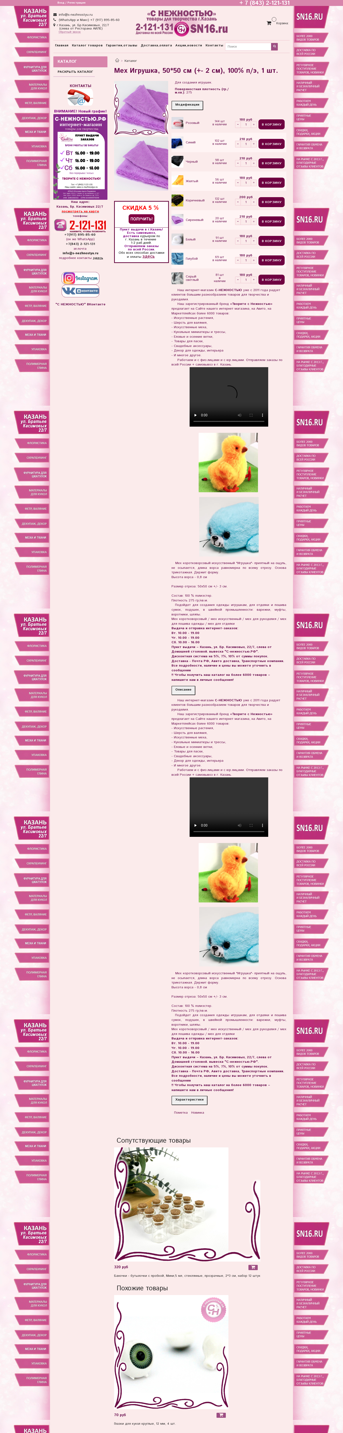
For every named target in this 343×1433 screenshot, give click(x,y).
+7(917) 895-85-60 (80, 234)
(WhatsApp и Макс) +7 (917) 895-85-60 (89, 20)
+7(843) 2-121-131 (80, 244)
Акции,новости (188, 45)
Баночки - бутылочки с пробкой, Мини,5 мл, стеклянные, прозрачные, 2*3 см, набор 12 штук (187, 1275)
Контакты (214, 45)
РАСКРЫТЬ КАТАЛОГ (75, 71)
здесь (148, 256)
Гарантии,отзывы (121, 45)
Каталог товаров (87, 45)
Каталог (131, 60)
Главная (62, 45)
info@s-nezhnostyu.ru (75, 14)
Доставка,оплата (156, 45)
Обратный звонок (70, 32)
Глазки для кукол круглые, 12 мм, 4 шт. (145, 1423)
